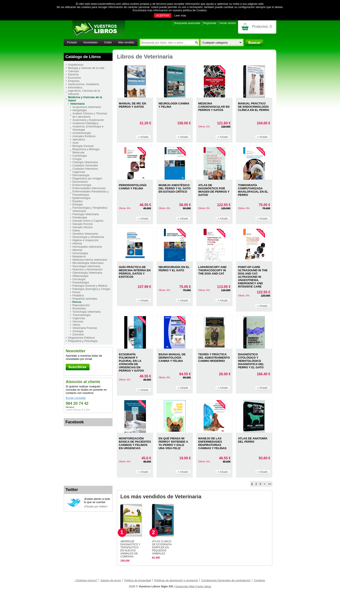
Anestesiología (81, 133)
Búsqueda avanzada (187, 23)
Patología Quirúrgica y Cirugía (91, 289)
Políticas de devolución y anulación (176, 580)
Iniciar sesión (227, 23)
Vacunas (77, 321)
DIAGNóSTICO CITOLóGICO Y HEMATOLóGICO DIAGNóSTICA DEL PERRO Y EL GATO (251, 361)
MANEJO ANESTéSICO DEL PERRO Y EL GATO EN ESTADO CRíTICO (174, 188)
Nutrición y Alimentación (87, 269)
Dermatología (80, 175)
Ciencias (73, 71)
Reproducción (81, 305)
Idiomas (77, 250)
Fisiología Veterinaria (85, 214)
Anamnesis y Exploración (88, 120)
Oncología (78, 279)
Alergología (79, 110)
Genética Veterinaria (85, 233)
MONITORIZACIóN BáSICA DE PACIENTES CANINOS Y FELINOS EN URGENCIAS (135, 443)
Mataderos (79, 256)
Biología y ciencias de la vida (86, 68)
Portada (72, 42)
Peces (76, 292)
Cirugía (77, 159)
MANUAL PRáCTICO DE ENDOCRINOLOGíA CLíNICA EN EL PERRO (253, 107)
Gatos (76, 230)
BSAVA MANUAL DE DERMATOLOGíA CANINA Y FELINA (172, 357)
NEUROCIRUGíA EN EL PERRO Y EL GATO (174, 268)
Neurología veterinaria (86, 266)
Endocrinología (81, 185)
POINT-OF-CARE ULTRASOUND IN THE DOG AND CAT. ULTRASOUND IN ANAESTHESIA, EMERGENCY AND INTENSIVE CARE (252, 276)
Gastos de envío (111, 580)
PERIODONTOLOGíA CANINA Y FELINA (133, 187)
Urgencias (78, 318)
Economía (74, 77)
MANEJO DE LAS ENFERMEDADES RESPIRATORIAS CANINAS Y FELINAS (212, 443)
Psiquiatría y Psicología (82, 341)
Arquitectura (75, 64)
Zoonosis (78, 334)
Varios (76, 324)
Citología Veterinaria (85, 162)
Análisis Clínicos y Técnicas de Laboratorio (89, 115)
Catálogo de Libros (83, 57)
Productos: (262, 26)
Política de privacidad (137, 580)
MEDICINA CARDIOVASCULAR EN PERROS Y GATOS (213, 107)
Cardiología (79, 155)
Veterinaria (77, 103)
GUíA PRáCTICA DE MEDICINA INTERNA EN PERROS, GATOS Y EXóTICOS (134, 271)
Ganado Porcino (82, 224)
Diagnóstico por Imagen (87, 178)
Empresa (73, 81)
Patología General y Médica (89, 285)
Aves (75, 142)
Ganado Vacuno (82, 227)
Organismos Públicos (81, 337)
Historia (77, 243)
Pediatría (78, 295)
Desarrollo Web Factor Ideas (193, 586)
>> (269, 484)
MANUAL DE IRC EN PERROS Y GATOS (132, 105)
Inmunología (80, 253)
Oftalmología (80, 276)
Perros (76, 302)
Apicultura (78, 139)
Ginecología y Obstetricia (88, 237)
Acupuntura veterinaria (86, 107)
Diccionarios (80, 181)
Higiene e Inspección (85, 240)
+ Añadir (143, 136)
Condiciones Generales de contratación (226, 580)
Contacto (259, 580)
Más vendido (126, 42)
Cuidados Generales (85, 165)
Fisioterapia (79, 217)
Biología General (82, 146)
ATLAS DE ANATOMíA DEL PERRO (252, 440)
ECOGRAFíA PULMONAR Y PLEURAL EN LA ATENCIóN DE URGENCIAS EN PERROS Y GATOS (131, 362)
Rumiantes (79, 308)
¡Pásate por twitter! (96, 506)
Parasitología (80, 282)
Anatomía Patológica (85, 123)
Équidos (77, 201)
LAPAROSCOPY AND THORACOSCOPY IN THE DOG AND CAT (212, 270)
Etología (77, 204)
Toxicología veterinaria (86, 311)
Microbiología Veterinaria (87, 263)
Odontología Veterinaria (87, 272)
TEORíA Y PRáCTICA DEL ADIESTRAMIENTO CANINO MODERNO (214, 357)
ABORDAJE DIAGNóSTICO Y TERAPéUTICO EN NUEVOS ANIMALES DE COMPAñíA (130, 549)
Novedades (90, 42)
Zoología (77, 331)
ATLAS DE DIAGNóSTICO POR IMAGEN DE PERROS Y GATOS (213, 190)
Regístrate (209, 23)
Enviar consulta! (76, 398)
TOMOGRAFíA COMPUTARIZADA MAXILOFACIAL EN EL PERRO (253, 190)
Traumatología (81, 315)
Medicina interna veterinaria (89, 259)
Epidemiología (81, 198)
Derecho (73, 74)
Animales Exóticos (83, 136)
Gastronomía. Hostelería (83, 84)
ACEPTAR (162, 15)
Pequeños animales (84, 298)
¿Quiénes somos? (86, 580)
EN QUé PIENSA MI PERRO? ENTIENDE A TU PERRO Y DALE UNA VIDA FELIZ (173, 443)
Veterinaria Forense (84, 328)
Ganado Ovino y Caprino (87, 220)
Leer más (180, 15)
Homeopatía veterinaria (87, 246)
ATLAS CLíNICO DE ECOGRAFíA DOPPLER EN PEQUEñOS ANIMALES (162, 547)
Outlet (108, 42)
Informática (75, 87)
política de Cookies (195, 10)
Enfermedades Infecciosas (89, 188)
